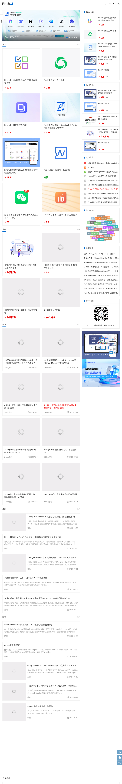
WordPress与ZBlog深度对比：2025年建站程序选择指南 (28, 625)
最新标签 (94, 234)
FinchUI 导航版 (103, 70)
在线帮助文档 (113, 229)
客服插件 (106, 218)
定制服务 (100, 216)
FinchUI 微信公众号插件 (54, 80)
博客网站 (92, 229)
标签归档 (110, 233)
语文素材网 (98, 221)
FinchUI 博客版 (103, 143)
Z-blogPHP (103, 225)
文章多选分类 (112, 227)
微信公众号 (108, 229)
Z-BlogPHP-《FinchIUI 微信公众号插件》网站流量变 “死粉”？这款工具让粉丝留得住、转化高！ (67, 517)
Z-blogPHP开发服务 (52, 310)
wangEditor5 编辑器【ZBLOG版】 (58, 170)
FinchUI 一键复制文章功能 (15, 125)
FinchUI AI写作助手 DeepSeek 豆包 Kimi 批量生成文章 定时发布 (107, 46)
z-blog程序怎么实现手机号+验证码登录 (60, 494)
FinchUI (98, 225)
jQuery (101, 240)
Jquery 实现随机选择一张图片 (40, 706)
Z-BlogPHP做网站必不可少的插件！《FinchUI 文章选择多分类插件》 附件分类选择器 (63, 557)
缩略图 (95, 238)
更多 (78, 44)
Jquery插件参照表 (12, 645)
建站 (29, 528)
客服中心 (112, 223)
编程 (6, 656)
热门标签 (100, 237)
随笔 (6, 636)
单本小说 (93, 231)
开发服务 (108, 223)
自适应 (97, 219)
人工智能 (94, 225)
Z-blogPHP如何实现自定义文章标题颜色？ (101, 185)
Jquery (93, 223)
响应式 (103, 219)
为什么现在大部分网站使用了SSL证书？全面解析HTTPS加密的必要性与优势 (37, 598)
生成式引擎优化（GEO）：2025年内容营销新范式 (25, 578)
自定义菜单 (105, 226)
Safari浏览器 (107, 239)
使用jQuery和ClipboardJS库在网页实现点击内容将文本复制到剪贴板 (56, 665)
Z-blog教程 (8, 368)
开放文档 (111, 235)
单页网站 (103, 232)
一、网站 (89, 167)
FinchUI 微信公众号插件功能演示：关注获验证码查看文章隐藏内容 (32, 537)
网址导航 (98, 230)
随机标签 (106, 237)
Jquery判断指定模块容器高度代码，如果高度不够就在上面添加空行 (56, 686)
